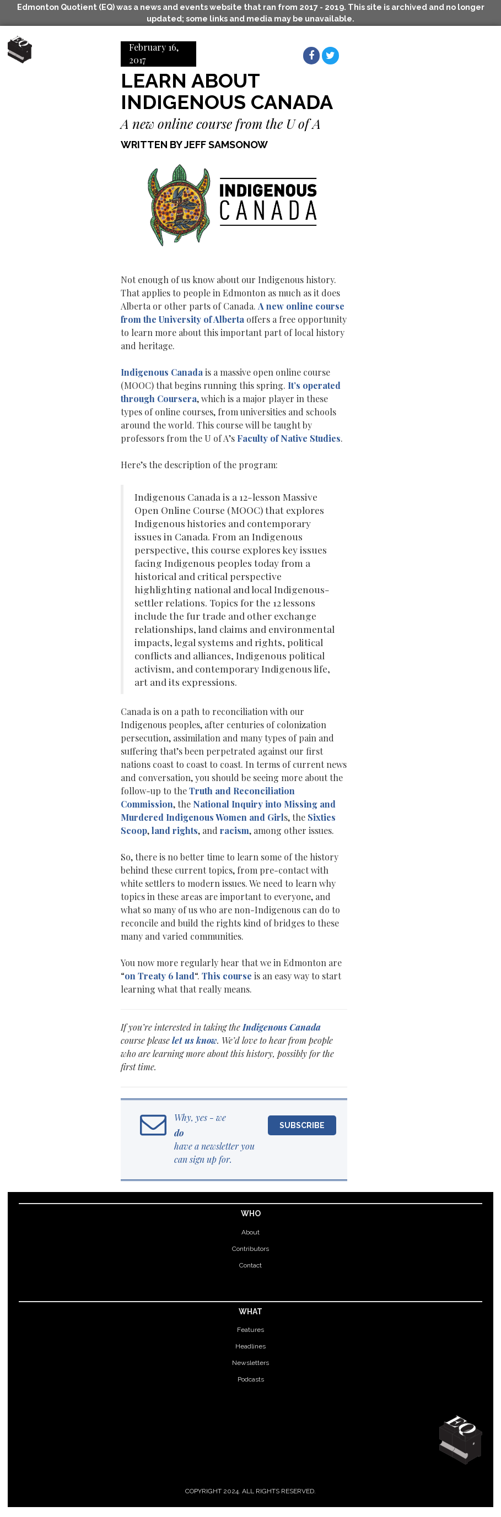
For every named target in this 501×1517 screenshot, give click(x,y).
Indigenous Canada (162, 372)
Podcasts (251, 1379)
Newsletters (250, 1363)
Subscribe (302, 1125)
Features (250, 1330)
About (250, 1232)
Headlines (250, 1346)
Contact (250, 1265)
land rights (175, 830)
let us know (194, 1040)
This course (227, 976)
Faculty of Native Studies (289, 438)
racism (234, 830)
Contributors (250, 1249)
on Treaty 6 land (160, 976)
